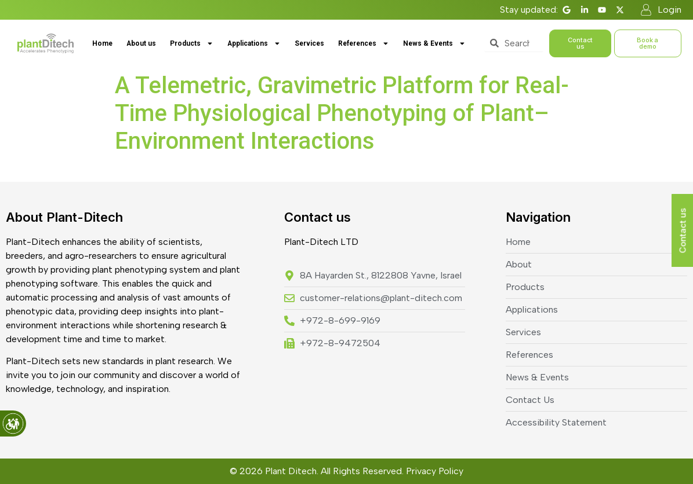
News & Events (434, 43)
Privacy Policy (434, 470)
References (363, 43)
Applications (254, 43)
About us (141, 43)
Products (191, 43)
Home (102, 43)
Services (309, 43)
